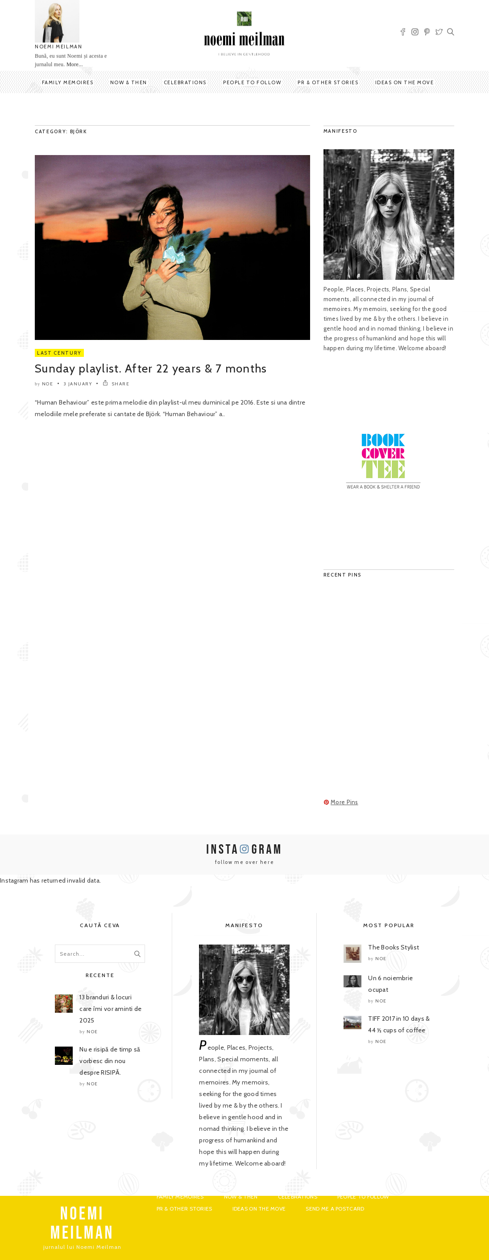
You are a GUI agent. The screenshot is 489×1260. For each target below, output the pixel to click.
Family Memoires (68, 82)
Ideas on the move (404, 82)
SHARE (116, 384)
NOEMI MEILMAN (58, 47)
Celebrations (185, 82)
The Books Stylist (393, 947)
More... (74, 64)
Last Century (59, 353)
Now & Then (128, 82)
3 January (78, 384)
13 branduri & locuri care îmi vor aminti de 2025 (110, 1008)
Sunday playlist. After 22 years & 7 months (151, 368)
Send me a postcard (335, 1208)
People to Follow (252, 82)
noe (48, 384)
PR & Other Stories (328, 82)
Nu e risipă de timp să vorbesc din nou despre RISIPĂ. (109, 1060)
